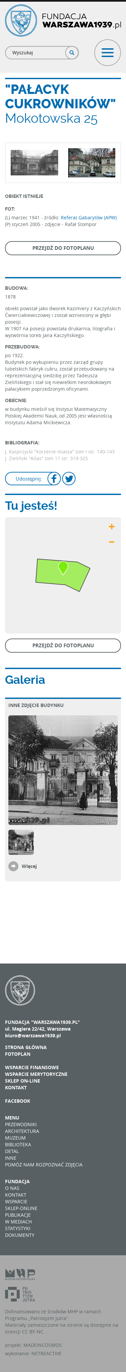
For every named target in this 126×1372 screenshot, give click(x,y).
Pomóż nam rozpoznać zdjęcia (44, 1164)
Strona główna (26, 1047)
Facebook (17, 1101)
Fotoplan (17, 1054)
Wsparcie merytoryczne (36, 1074)
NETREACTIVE (46, 1353)
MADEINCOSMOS (42, 1345)
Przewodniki (21, 1124)
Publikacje (18, 1215)
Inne (10, 1158)
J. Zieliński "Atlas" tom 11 (33, 458)
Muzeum (15, 1138)
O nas (12, 1188)
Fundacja (17, 1181)
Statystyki (17, 1228)
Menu (12, 1117)
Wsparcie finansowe (32, 1067)
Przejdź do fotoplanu (63, 248)
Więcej (29, 866)
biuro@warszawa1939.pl (33, 1035)
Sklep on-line (22, 1081)
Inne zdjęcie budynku (36, 705)
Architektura (22, 1131)
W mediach (18, 1221)
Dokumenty (19, 1235)
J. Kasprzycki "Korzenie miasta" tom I (46, 451)
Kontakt (16, 1087)
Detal (12, 1151)
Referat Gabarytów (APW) (89, 217)
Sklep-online (21, 1208)
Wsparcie (16, 1201)
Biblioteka (18, 1144)
